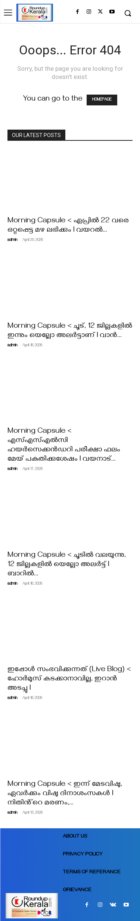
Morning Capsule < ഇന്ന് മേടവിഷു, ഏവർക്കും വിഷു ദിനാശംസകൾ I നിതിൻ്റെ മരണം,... (64, 794)
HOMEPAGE (102, 100)
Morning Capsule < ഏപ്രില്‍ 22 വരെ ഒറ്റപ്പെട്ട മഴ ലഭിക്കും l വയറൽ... (68, 226)
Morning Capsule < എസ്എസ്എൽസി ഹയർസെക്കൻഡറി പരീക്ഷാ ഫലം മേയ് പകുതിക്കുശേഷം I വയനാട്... (63, 445)
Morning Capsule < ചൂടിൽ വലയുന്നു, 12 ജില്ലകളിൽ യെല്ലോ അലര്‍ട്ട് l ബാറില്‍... (66, 565)
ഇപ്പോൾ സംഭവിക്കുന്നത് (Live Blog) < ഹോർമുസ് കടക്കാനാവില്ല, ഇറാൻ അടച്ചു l (69, 679)
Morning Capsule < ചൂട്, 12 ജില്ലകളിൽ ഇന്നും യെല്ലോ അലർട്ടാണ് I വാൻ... (69, 331)
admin (12, 240)
